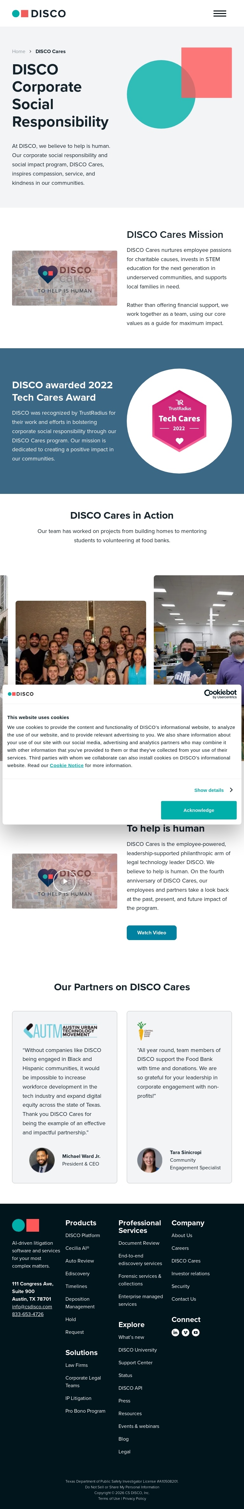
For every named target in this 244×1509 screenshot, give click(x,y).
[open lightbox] (64, 881)
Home (18, 51)
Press (124, 1400)
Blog (124, 1439)
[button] (220, 13)
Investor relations (191, 1273)
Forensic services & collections (140, 1279)
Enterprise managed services (141, 1300)
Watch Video (151, 932)
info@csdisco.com (32, 1306)
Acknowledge (199, 810)
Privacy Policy (134, 1498)
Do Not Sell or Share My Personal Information (122, 1487)
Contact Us (184, 1299)
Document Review (139, 1243)
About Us (182, 1235)
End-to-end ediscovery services (140, 1259)
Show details (209, 790)
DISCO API (130, 1388)
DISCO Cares (51, 51)
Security (181, 1286)
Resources (130, 1413)
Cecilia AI (77, 1248)
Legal (125, 1451)
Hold (70, 1319)
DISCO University (138, 1349)
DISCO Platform (82, 1235)
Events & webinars (139, 1426)
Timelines (76, 1286)
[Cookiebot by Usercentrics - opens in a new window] (209, 694)
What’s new (131, 1337)
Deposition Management (80, 1302)
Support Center (135, 1362)
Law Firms (76, 1365)
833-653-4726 (28, 1314)
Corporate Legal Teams (83, 1381)
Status (125, 1375)
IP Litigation (78, 1398)
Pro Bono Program (85, 1411)
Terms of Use (109, 1498)
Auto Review (79, 1260)
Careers (180, 1248)
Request (74, 1332)
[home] (38, 13)
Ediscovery (77, 1273)
